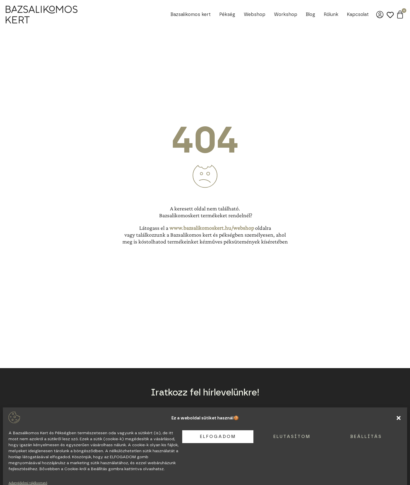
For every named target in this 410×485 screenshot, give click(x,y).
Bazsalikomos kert (191, 14)
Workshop (285, 14)
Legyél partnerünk (127, 453)
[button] (398, 476)
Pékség (227, 14)
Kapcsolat (358, 14)
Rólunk (331, 14)
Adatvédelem (123, 459)
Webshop (254, 14)
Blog (310, 14)
